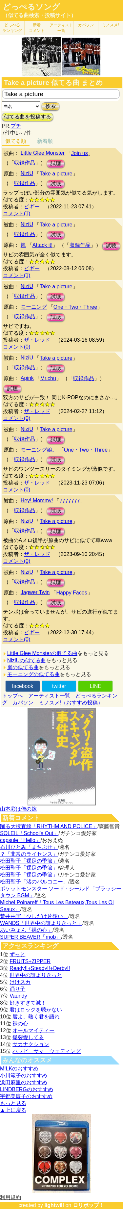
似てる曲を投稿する (27, 116)
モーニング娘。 (39, 450)
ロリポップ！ (88, 1205)
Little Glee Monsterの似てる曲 (42, 653)
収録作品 (24, 163)
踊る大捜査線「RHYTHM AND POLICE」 (48, 826)
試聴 (56, 163)
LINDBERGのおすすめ (26, 1089)
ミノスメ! (110, 25)
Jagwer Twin (35, 592)
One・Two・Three (75, 307)
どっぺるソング (31, 7)
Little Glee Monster (43, 153)
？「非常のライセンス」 (29, 854)
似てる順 (15, 141)
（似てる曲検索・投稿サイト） (39, 15)
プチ (15, 126)
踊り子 (17, 989)
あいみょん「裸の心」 (26, 930)
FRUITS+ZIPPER (30, 961)
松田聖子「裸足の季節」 (29, 861)
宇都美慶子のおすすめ (26, 1096)
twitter (59, 686)
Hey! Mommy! (37, 500)
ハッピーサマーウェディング (46, 1051)
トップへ (12, 695)
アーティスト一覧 (49, 695)
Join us (79, 153)
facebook (22, 686)
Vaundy (18, 996)
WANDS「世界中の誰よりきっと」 (41, 923)
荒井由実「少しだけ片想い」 (34, 916)
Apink (27, 378)
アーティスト (61, 28)
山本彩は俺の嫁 (18, 809)
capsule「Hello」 (20, 840)
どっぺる (12, 28)
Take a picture (56, 173)
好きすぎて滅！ (28, 1003)
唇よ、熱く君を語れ (36, 1016)
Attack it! (42, 245)
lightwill (54, 1205)
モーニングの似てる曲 (33, 674)
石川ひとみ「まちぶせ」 (29, 847)
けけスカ (20, 982)
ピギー (32, 206)
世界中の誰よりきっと (36, 975)
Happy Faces (71, 592)
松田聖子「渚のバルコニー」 (34, 881)
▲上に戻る (13, 1110)
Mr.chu (48, 378)
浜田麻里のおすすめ (23, 1082)
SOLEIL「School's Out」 (29, 833)
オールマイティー (33, 1030)
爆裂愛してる (28, 1037)
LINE (95, 686)
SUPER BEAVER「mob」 (30, 937)
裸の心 (20, 1023)
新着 (37, 28)
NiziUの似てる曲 (26, 660)
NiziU (27, 173)
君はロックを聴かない (36, 1009)
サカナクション (30, 1044)
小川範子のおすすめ (23, 1075)
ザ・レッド (37, 340)
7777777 (69, 501)
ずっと (17, 954)
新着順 (45, 141)
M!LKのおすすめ (19, 1068)
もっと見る (13, 1103)
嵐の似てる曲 (23, 667)
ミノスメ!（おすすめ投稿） (71, 702)
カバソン (86, 25)
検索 (50, 106)
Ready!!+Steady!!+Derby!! (40, 968)
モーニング (34, 307)
